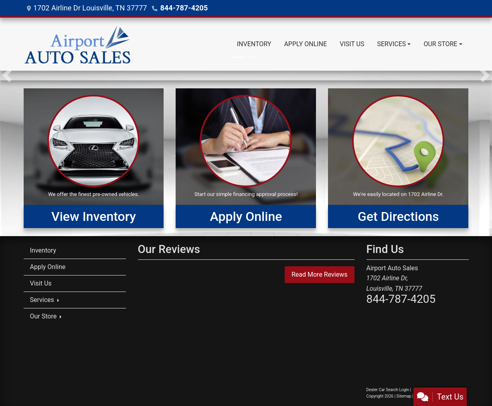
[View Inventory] (94, 158)
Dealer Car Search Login (387, 390)
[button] (7, 75)
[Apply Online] (246, 158)
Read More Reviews (320, 274)
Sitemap (404, 396)
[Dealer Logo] (77, 44)
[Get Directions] (398, 158)
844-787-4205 (183, 8)
